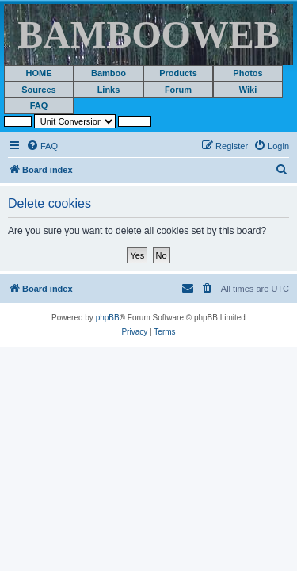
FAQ (39, 105)
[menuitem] (42, 145)
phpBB (108, 317)
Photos (247, 73)
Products (178, 73)
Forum (178, 89)
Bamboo (108, 73)
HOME (39, 73)
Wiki (248, 89)
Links (108, 89)
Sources (38, 89)
